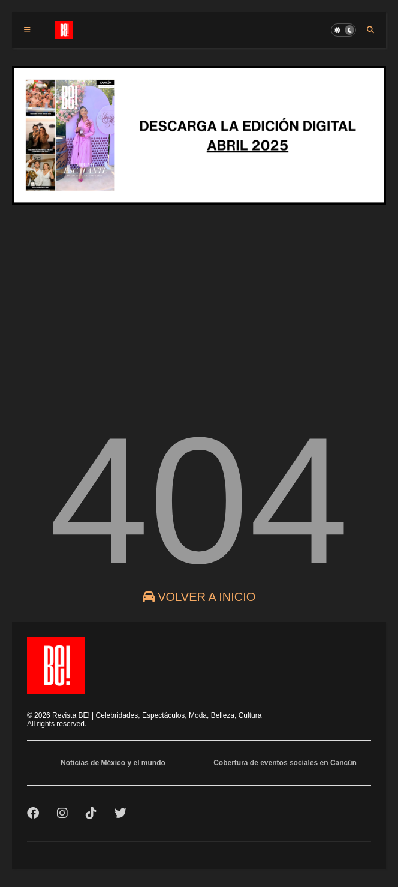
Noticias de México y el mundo (113, 763)
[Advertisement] (199, 308)
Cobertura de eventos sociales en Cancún (285, 763)
